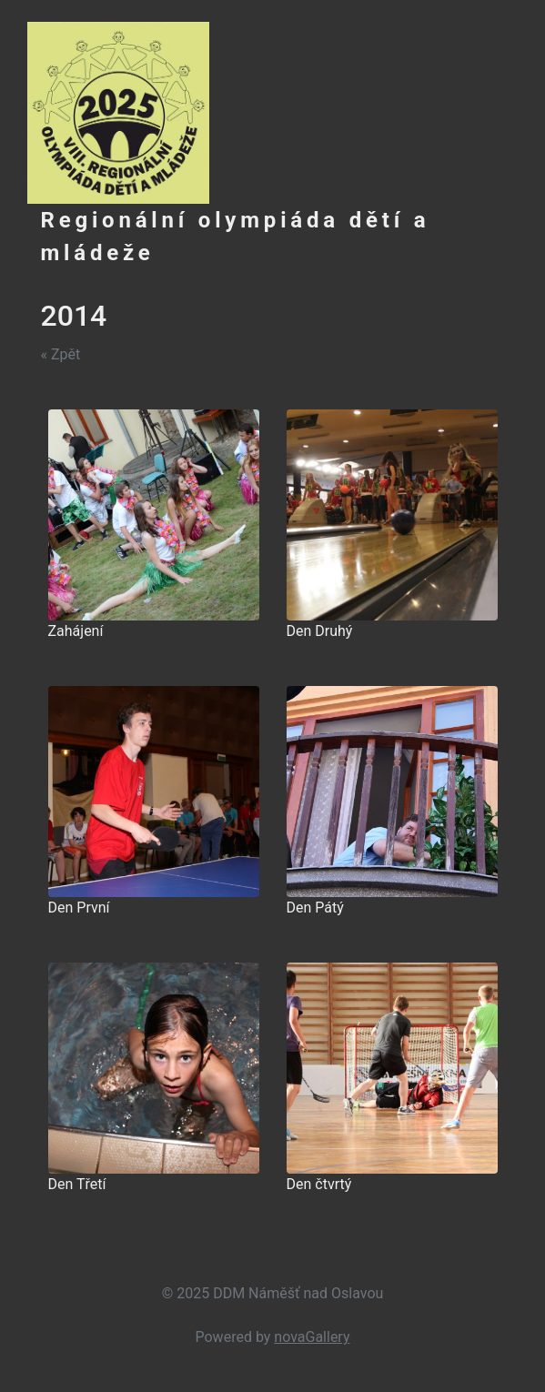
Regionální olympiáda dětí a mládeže (235, 236)
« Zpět (61, 354)
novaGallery (311, 1337)
